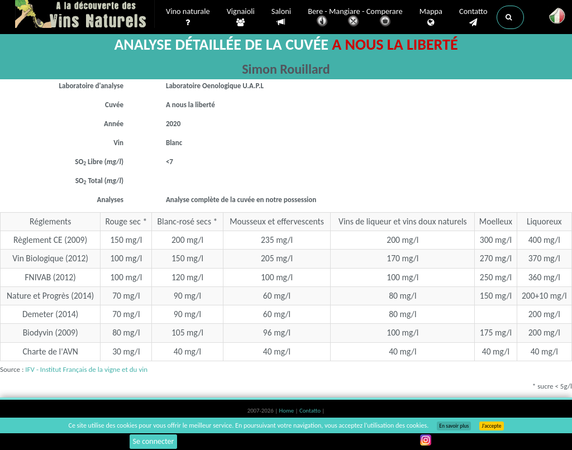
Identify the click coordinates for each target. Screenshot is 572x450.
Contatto (473, 17)
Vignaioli (241, 17)
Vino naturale (188, 17)
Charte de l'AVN (50, 351)
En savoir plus (454, 426)
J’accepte (491, 426)
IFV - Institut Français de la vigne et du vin (86, 369)
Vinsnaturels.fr (85, 15)
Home (287, 410)
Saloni (281, 17)
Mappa (431, 17)
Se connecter (153, 441)
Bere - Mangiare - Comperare (355, 18)
